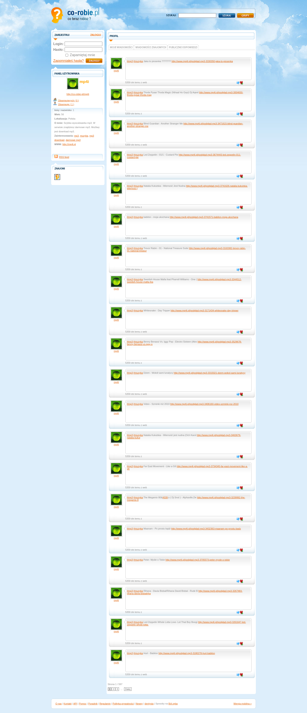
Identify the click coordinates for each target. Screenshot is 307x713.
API (75, 703)
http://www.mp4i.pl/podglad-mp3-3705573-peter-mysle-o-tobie (197, 559)
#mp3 (130, 61)
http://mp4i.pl (69, 144)
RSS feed (64, 157)
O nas (58, 703)
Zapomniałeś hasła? (68, 61)
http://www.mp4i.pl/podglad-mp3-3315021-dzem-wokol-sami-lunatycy (209, 373)
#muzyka (138, 61)
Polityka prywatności (123, 703)
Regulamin (105, 703)
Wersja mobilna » (242, 703)
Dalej (127, 689)
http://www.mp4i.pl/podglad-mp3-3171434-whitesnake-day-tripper (204, 310)
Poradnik (92, 703)
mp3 (76, 135)
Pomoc (82, 703)
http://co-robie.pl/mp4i (78, 94)
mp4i (116, 70)
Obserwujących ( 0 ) (68, 100)
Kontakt (67, 703)
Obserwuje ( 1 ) (66, 104)
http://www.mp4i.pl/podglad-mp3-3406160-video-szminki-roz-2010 (204, 404)
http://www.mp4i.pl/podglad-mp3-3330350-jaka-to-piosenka (202, 61)
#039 (165, 497)
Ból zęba (173, 703)
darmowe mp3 (73, 140)
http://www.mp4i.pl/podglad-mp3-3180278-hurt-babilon (187, 653)
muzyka (84, 135)
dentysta (149, 703)
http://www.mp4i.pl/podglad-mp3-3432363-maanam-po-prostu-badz (206, 528)
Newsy (139, 703)
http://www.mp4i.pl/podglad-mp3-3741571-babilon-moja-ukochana (204, 217)
